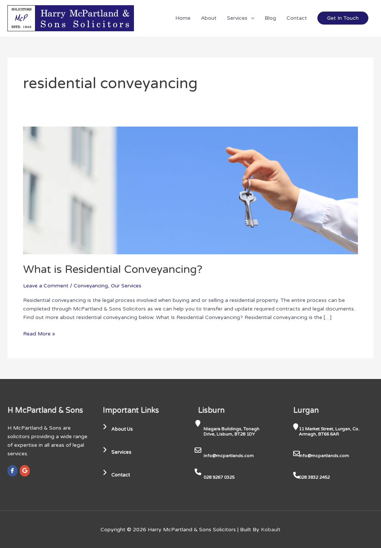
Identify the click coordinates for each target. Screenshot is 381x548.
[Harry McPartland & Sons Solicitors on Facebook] (12, 471)
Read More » (39, 333)
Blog (270, 18)
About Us (119, 429)
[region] (97, 489)
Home (182, 18)
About (209, 18)
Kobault (271, 529)
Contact (296, 18)
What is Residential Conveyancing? (113, 269)
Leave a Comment (45, 286)
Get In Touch (343, 18)
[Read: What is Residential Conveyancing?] (190, 190)
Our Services (127, 286)
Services (240, 18)
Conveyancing (91, 286)
